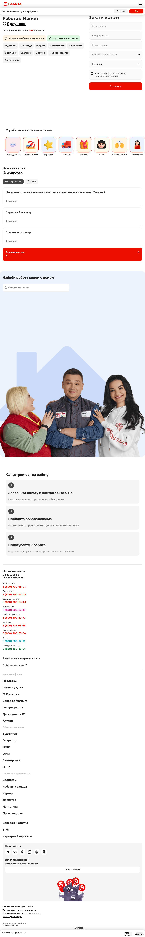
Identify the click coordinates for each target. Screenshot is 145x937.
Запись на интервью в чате (21, 658)
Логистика (10, 806)
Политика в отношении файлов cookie (18, 907)
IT (6, 767)
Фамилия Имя (98, 26)
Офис (31, 181)
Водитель (9, 780)
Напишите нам (72, 869)
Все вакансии (11, 60)
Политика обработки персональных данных (20, 910)
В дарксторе (75, 45)
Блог (6, 829)
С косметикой (57, 45)
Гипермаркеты (13, 707)
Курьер (8, 793)
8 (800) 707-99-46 (14, 625)
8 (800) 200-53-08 (14, 594)
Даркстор (9, 800)
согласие (106, 73)
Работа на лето (15, 665)
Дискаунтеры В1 (14, 714)
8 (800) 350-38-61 (14, 648)
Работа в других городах (12, 917)
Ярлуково (16, 23)
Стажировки (11, 760)
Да (136, 11)
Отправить (115, 86)
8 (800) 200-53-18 (14, 609)
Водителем (10, 45)
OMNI (6, 753)
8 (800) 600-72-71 (14, 641)
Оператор (9, 740)
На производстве (59, 52)
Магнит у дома (13, 687)
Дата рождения (99, 45)
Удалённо (26, 52)
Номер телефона (100, 35)
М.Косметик (11, 694)
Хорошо (139, 934)
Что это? (127, 934)
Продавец (10, 680)
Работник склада (15, 786)
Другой (121, 11)
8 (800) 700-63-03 (14, 586)
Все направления (13, 181)
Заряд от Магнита (15, 701)
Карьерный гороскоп (17, 836)
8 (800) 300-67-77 (14, 617)
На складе (26, 45)
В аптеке (40, 52)
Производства (13, 813)
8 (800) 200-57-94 (14, 633)
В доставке (10, 52)
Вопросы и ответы (15, 823)
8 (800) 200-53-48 (14, 602)
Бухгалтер (10, 733)
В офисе (40, 45)
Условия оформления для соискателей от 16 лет (22, 913)
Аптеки (8, 721)
